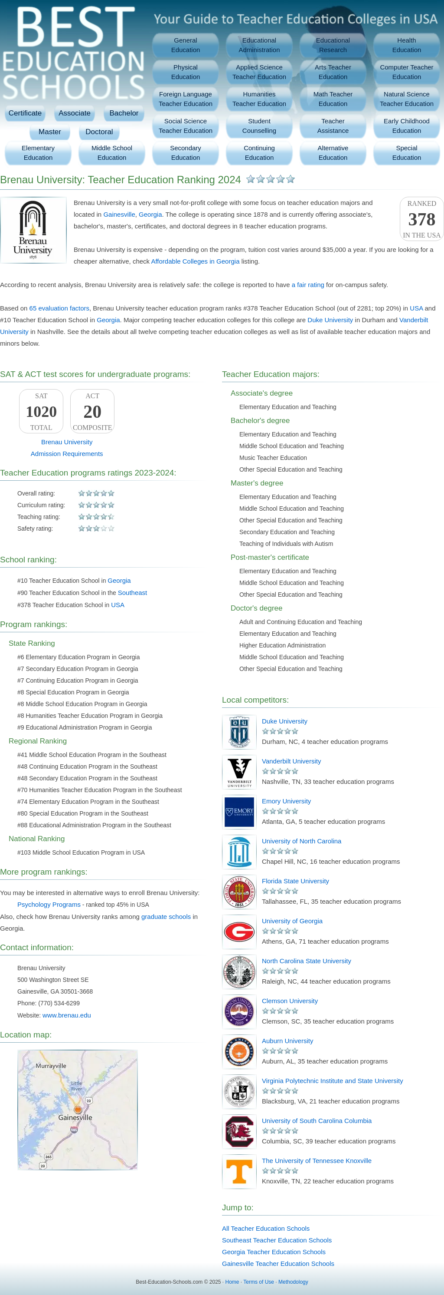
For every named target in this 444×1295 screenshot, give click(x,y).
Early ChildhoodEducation (407, 125)
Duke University (330, 320)
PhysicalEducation (185, 71)
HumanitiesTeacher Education (259, 98)
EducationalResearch (333, 44)
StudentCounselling (259, 125)
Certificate (25, 113)
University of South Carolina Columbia (317, 1120)
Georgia (150, 214)
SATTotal (41, 411)
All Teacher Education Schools (266, 1228)
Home (232, 1282)
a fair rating (308, 284)
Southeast (132, 592)
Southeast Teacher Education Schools (277, 1240)
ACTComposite (92, 411)
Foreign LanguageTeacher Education (185, 98)
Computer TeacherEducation (406, 71)
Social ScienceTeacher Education (185, 125)
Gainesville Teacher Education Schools (278, 1263)
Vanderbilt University (291, 761)
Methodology (293, 1282)
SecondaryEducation (185, 152)
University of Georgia (292, 921)
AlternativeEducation (333, 152)
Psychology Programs (49, 904)
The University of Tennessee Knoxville (317, 1160)
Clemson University (290, 1000)
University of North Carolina (301, 841)
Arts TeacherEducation (333, 71)
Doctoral (99, 132)
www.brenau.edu (66, 1015)
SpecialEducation (406, 152)
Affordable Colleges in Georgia (195, 261)
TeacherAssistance (333, 125)
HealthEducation (406, 44)
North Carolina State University (306, 961)
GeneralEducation (185, 44)
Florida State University (295, 881)
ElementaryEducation (38, 152)
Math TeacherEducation (333, 98)
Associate (75, 113)
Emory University (286, 801)
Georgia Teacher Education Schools (274, 1251)
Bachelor (123, 113)
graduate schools (166, 916)
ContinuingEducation (259, 152)
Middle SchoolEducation (111, 152)
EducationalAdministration (259, 44)
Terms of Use (258, 1282)
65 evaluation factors (59, 308)
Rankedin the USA (422, 219)
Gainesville (119, 214)
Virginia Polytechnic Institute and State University (332, 1080)
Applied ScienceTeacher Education (259, 71)
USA (416, 308)
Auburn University (287, 1040)
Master (50, 132)
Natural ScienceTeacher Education (407, 98)
